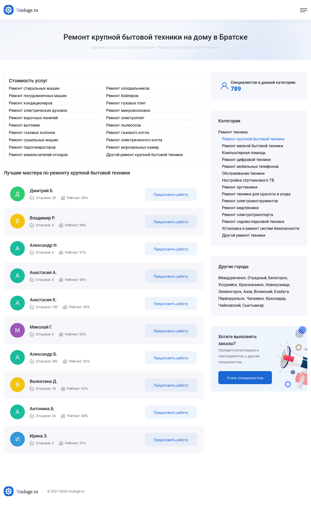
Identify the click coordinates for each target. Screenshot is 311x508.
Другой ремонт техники (243, 235)
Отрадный (257, 278)
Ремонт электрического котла (134, 140)
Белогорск (277, 278)
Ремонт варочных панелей (33, 118)
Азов (247, 291)
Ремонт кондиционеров (30, 103)
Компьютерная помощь (244, 152)
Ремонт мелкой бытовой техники (252, 146)
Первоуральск (231, 298)
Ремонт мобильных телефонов (250, 166)
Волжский (263, 291)
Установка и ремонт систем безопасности (260, 228)
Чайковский (229, 305)
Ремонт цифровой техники (246, 159)
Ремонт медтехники (240, 207)
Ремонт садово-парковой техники (253, 221)
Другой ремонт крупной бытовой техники (144, 154)
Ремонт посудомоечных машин (38, 95)
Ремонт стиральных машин (34, 88)
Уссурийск (227, 284)
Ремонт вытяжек (24, 125)
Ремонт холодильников (127, 88)
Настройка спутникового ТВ (248, 180)
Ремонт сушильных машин (33, 140)
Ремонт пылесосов (123, 125)
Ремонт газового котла (127, 132)
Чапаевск (255, 298)
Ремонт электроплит (125, 118)
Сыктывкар (253, 305)
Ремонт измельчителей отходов (38, 154)
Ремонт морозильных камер (132, 147)
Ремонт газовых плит (126, 103)
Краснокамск (251, 284)
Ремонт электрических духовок (38, 110)
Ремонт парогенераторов (32, 147)
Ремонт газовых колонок (32, 132)
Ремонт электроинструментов (250, 201)
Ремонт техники (233, 132)
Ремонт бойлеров (122, 95)
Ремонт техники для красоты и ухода (256, 194)
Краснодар (276, 298)
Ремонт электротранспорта (247, 214)
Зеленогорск (230, 291)
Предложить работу (170, 195)
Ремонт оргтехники (239, 187)
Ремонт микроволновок (128, 110)
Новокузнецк (278, 284)
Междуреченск (232, 278)
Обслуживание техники (243, 173)
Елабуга (281, 291)
